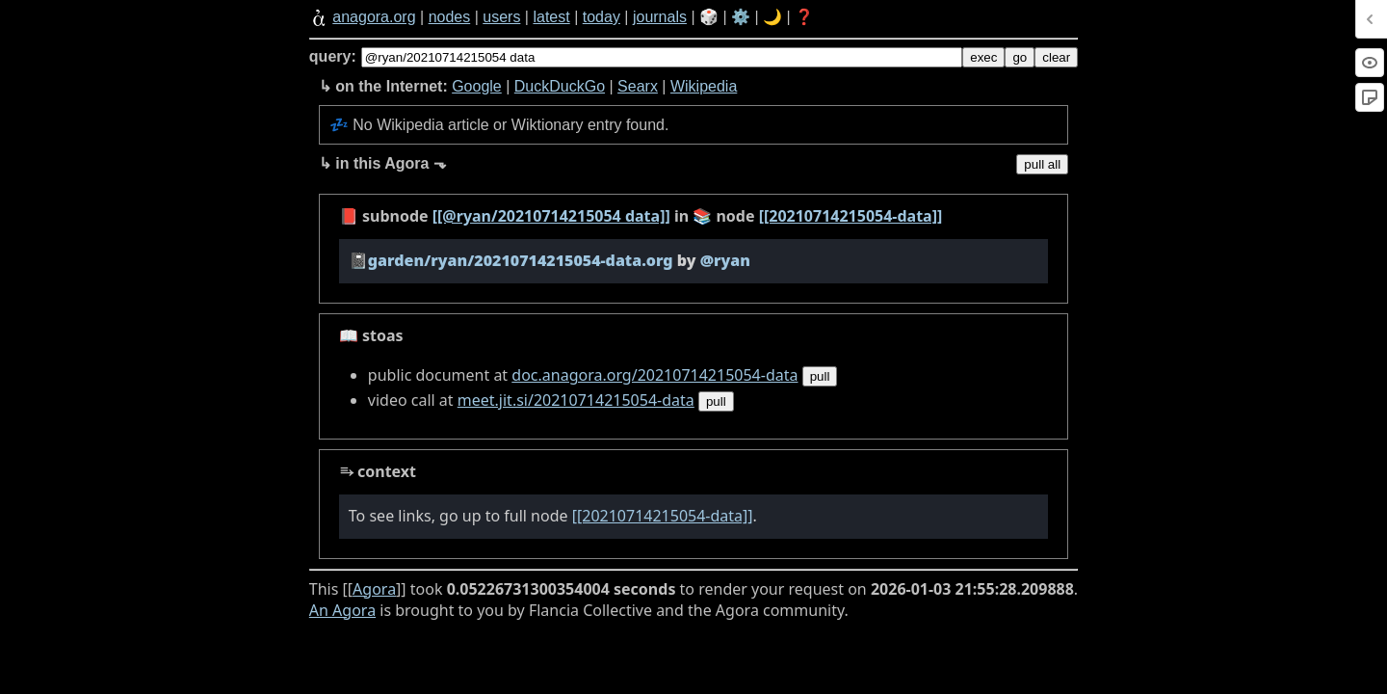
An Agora (342, 610)
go (1019, 57)
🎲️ (709, 17)
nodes (450, 17)
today (601, 17)
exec (983, 57)
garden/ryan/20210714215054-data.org (520, 260)
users (501, 17)
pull (820, 376)
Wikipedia (703, 86)
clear (1056, 57)
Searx (637, 86)
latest (551, 17)
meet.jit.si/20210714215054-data (576, 400)
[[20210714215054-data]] (851, 216)
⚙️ (740, 17)
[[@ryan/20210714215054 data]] (551, 216)
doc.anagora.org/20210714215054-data (654, 375)
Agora (374, 589)
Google (477, 86)
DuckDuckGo (559, 86)
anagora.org (373, 17)
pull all (1042, 164)
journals (660, 17)
